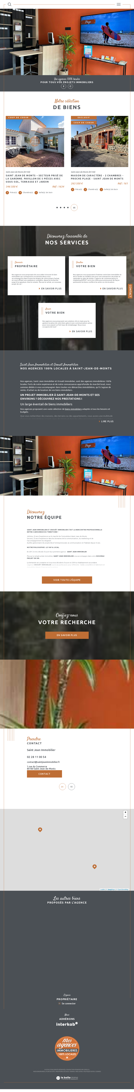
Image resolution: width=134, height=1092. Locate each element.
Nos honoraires (39, 1074)
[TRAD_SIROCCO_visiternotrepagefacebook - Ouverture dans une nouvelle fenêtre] (63, 86)
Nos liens (79, 1074)
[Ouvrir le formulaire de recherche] (9, 4)
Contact (130, 291)
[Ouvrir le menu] (119, 4)
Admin (72, 1074)
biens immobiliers (73, 409)
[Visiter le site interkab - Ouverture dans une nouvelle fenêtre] (67, 1027)
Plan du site (50, 1074)
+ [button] (125, 815)
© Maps (110, 892)
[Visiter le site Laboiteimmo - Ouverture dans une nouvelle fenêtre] (67, 1084)
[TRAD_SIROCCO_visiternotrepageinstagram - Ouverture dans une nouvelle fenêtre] (70, 86)
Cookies (98, 1074)
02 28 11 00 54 (36, 756)
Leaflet (102, 892)
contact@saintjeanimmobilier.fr (43, 762)
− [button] (125, 819)
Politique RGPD (88, 1074)
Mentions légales (62, 1074)
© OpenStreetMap (122, 892)
